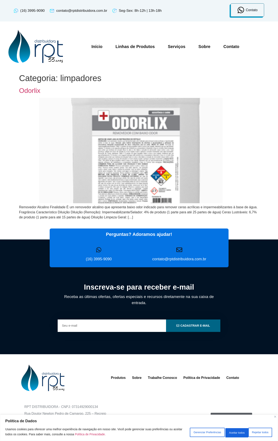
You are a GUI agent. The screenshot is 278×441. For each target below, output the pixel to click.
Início (97, 46)
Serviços (176, 46)
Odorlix (29, 90)
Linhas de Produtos (135, 46)
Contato (231, 46)
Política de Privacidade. (121, 435)
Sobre (204, 46)
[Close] (275, 418)
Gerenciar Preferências (188, 432)
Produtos (118, 378)
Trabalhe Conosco (162, 378)
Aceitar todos (258, 432)
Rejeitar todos (226, 432)
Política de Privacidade (201, 378)
